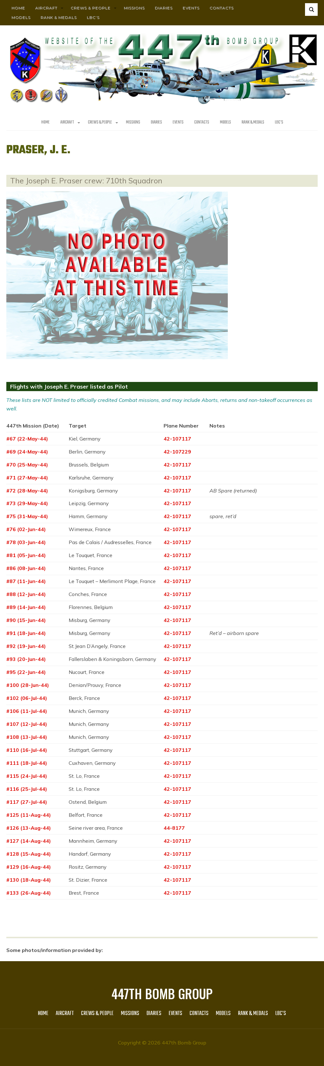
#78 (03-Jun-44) (26, 542)
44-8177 (174, 828)
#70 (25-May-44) (27, 464)
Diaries (163, 7)
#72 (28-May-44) (27, 490)
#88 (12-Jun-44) (26, 594)
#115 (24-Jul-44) (26, 776)
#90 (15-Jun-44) (26, 620)
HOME (18, 7)
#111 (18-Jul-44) (26, 763)
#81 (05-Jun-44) (26, 555)
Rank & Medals (58, 17)
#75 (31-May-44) (27, 516)
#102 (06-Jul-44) (26, 698)
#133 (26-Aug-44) (28, 893)
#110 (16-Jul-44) (26, 750)
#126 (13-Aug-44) (28, 828)
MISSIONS (134, 7)
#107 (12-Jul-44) (26, 724)
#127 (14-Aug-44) (28, 841)
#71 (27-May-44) (27, 477)
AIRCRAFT (46, 7)
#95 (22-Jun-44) (26, 672)
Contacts (221, 7)
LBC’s (93, 17)
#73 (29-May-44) (27, 503)
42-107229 (177, 451)
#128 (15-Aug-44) (28, 854)
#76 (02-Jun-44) (26, 529)
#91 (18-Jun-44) (26, 633)
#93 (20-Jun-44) (26, 659)
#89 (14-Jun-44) (26, 607)
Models (20, 17)
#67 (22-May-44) (27, 438)
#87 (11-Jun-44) (26, 581)
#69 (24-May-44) (27, 451)
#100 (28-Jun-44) (27, 685)
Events (191, 7)
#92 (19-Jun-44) (26, 646)
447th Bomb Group (162, 993)
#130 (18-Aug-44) (28, 880)
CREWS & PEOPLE (90, 7)
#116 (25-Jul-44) (26, 789)
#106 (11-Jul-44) (26, 711)
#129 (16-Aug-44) (28, 867)
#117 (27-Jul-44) (26, 802)
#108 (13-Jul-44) (26, 737)
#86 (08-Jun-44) (26, 568)
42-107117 (177, 438)
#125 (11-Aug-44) (28, 815)
